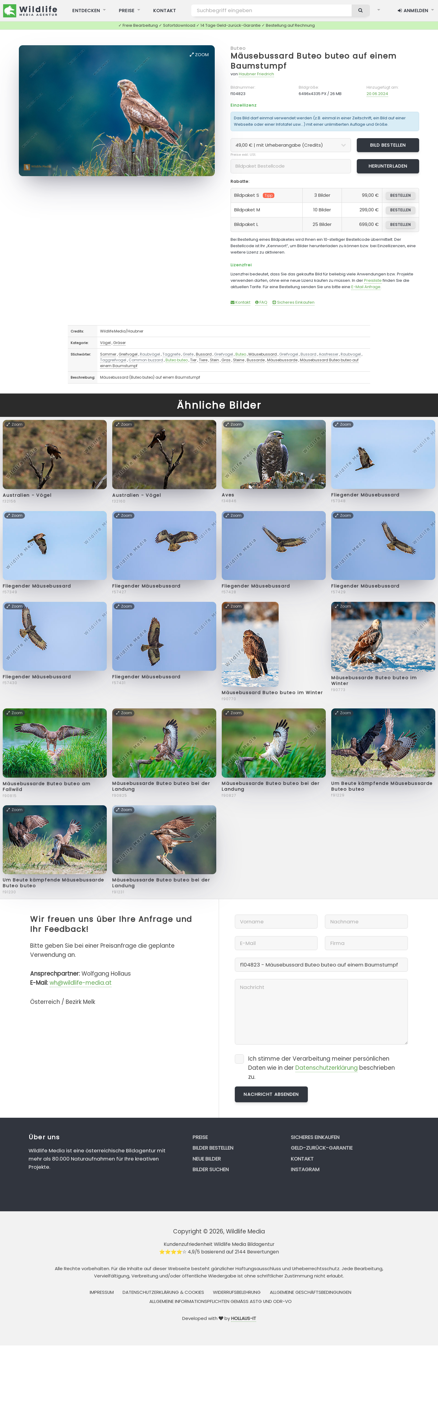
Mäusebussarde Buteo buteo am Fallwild (46, 787)
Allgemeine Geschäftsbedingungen (310, 1292)
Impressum (102, 1292)
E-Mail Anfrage (366, 287)
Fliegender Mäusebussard (365, 495)
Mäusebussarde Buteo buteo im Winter (374, 681)
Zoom (199, 54)
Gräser (119, 342)
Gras (226, 360)
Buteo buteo (176, 360)
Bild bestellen (388, 145)
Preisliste (373, 280)
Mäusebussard (263, 354)
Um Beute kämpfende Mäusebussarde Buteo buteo (382, 786)
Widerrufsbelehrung (237, 1292)
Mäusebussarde (282, 360)
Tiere (203, 360)
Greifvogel (128, 354)
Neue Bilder (207, 1158)
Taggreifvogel (113, 360)
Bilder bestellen (213, 1147)
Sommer (108, 354)
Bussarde (256, 360)
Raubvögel (150, 354)
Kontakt (240, 302)
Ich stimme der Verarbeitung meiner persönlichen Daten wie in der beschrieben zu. (321, 1068)
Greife (188, 354)
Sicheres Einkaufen (293, 302)
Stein (214, 360)
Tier (193, 360)
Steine (238, 360)
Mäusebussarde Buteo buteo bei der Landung (161, 786)
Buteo (238, 48)
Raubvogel (351, 354)
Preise (200, 1137)
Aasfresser (328, 354)
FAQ (261, 302)
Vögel (105, 342)
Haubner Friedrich (256, 74)
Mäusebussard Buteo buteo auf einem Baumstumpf (314, 61)
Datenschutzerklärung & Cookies (163, 1292)
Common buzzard (146, 360)
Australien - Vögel (27, 495)
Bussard (204, 354)
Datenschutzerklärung (326, 1068)
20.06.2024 (377, 94)
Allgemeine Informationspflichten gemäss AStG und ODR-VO (220, 1301)
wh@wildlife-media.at (81, 983)
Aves (228, 495)
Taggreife (171, 354)
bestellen (400, 195)
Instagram (305, 1169)
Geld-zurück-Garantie (322, 1147)
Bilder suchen (211, 1169)
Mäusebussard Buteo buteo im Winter (272, 693)
